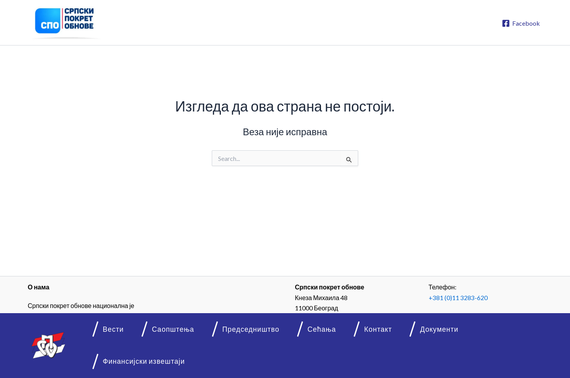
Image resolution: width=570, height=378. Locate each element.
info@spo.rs (462, 326)
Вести (119, 357)
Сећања (297, 357)
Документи (395, 357)
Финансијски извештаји (474, 357)
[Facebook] (520, 23)
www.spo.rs (461, 315)
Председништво (236, 357)
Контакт (344, 357)
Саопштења (168, 357)
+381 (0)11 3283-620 (458, 297)
